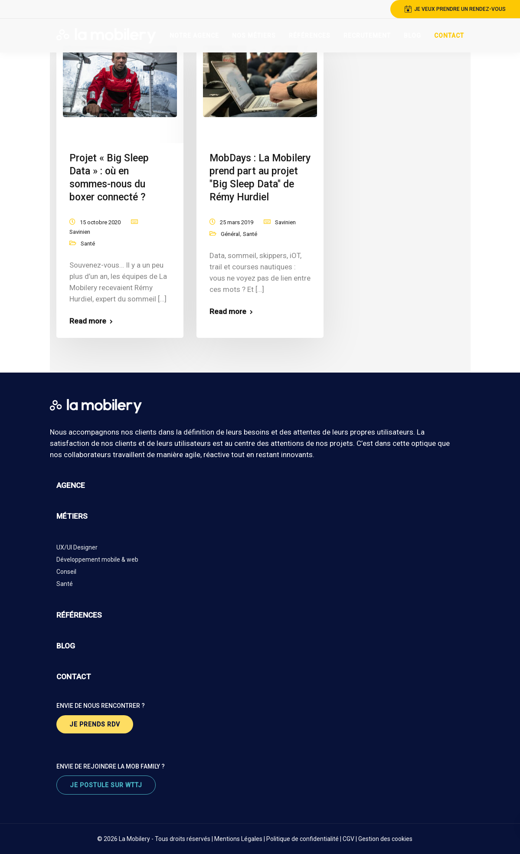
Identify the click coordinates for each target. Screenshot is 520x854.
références (79, 615)
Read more (87, 321)
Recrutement (367, 35)
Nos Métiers (254, 35)
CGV (348, 838)
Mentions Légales (238, 838)
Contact (449, 35)
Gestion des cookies (385, 838)
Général (230, 234)
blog (65, 645)
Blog (412, 35)
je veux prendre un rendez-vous (455, 9)
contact (73, 676)
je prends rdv (94, 724)
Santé (88, 243)
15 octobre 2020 (100, 222)
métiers (72, 516)
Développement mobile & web (97, 559)
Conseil (66, 571)
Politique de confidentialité (302, 838)
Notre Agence (194, 35)
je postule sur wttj (106, 785)
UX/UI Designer (77, 547)
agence (70, 485)
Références (309, 35)
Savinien (79, 232)
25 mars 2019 (236, 222)
